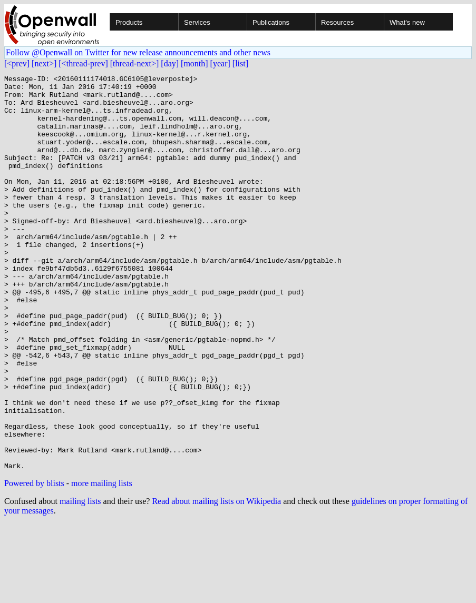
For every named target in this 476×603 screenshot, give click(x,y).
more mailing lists (101, 562)
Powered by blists (34, 562)
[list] (240, 63)
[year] (220, 63)
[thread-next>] (134, 63)
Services (197, 22)
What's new (407, 22)
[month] (194, 63)
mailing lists (80, 580)
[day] (170, 63)
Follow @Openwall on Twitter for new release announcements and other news (138, 52)
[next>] (44, 63)
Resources (337, 22)
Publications (270, 22)
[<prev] (17, 63)
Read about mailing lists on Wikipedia (216, 580)
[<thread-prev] (83, 63)
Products (128, 22)
